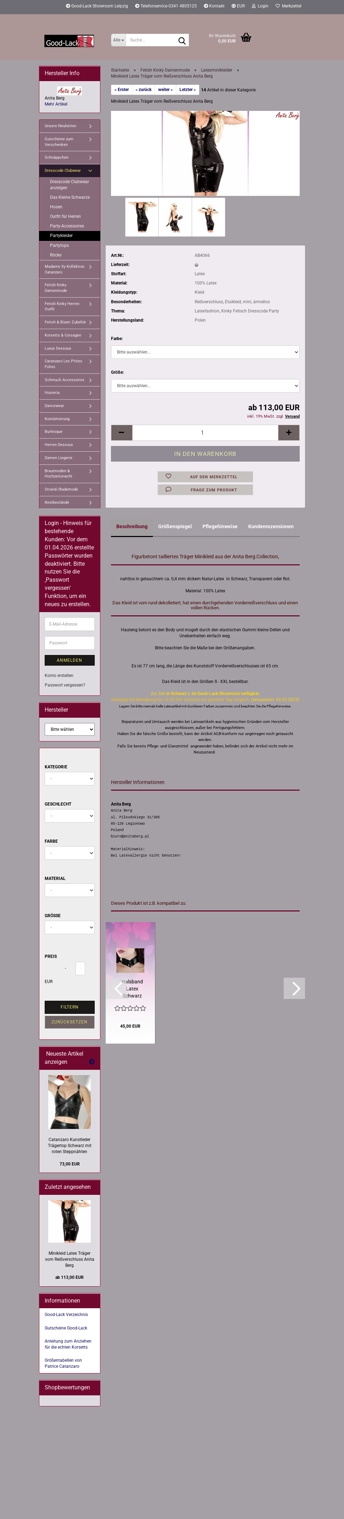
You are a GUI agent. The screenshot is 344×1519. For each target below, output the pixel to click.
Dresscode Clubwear (63, 170)
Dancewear (54, 405)
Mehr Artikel (56, 104)
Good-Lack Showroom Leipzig (97, 6)
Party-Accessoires (67, 226)
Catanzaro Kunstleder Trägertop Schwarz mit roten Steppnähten (69, 1145)
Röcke (55, 255)
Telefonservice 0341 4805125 (166, 6)
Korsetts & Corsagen (63, 335)
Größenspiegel (175, 526)
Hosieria (52, 392)
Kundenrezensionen (271, 526)
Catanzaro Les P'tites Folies (63, 364)
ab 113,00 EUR (69, 1277)
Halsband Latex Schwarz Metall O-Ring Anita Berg (132, 989)
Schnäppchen (56, 157)
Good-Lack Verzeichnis (66, 1314)
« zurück (143, 89)
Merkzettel (288, 6)
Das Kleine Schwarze (70, 197)
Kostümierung (57, 419)
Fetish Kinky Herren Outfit (62, 306)
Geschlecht (58, 804)
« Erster (122, 89)
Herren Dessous (59, 444)
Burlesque (53, 431)
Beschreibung (132, 526)
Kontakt (214, 6)
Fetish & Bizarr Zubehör (65, 322)
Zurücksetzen (69, 1022)
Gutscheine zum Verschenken (59, 142)
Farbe (51, 841)
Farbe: (117, 338)
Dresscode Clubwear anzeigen (69, 184)
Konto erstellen (59, 675)
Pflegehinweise (220, 526)
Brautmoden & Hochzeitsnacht (58, 474)
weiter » (165, 89)
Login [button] (260, 6)
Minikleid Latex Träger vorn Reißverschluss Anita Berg (69, 1259)
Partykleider (61, 235)
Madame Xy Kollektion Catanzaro (64, 269)
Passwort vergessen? (65, 685)
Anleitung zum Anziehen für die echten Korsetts (68, 1344)
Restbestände (57, 502)
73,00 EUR (70, 1164)
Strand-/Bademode (61, 489)
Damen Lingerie (58, 458)
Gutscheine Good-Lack (66, 1328)
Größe (53, 915)
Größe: (117, 372)
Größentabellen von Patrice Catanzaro (63, 1363)
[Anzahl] (205, 433)
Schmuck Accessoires (64, 380)
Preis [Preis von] (51, 956)
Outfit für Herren (65, 216)
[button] (238, 7)
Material (55, 878)
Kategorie (56, 766)
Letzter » (187, 89)
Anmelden (69, 660)
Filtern (70, 1007)
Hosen (56, 206)
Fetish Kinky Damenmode (56, 288)
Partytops (59, 245)
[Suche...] (118, 40)
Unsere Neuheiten (60, 126)
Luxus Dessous (58, 348)
